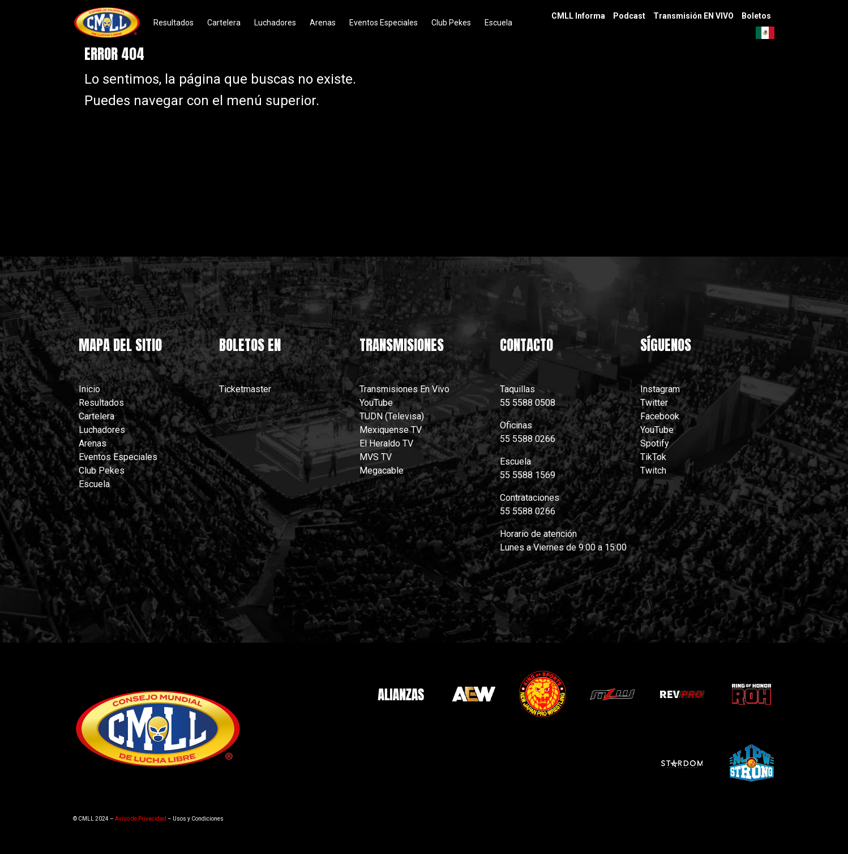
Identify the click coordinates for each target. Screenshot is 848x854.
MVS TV (375, 457)
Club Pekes (102, 470)
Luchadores (102, 429)
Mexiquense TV (390, 429)
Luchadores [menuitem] (275, 22)
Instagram (660, 389)
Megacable (381, 470)
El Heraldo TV (387, 443)
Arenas (92, 443)
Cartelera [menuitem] (224, 22)
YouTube (376, 402)
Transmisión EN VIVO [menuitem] (693, 15)
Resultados (101, 402)
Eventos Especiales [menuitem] (383, 22)
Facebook (659, 416)
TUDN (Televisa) (391, 416)
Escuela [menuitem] (498, 22)
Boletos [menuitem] (756, 15)
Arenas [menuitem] (323, 22)
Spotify (654, 443)
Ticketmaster (245, 389)
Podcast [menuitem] (629, 15)
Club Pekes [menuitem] (451, 22)
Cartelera (96, 416)
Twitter (654, 402)
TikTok (653, 457)
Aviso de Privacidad (140, 819)
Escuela (94, 484)
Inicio (89, 389)
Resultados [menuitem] (173, 22)
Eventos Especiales (118, 457)
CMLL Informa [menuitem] (578, 15)
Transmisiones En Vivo (405, 389)
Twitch (653, 470)
